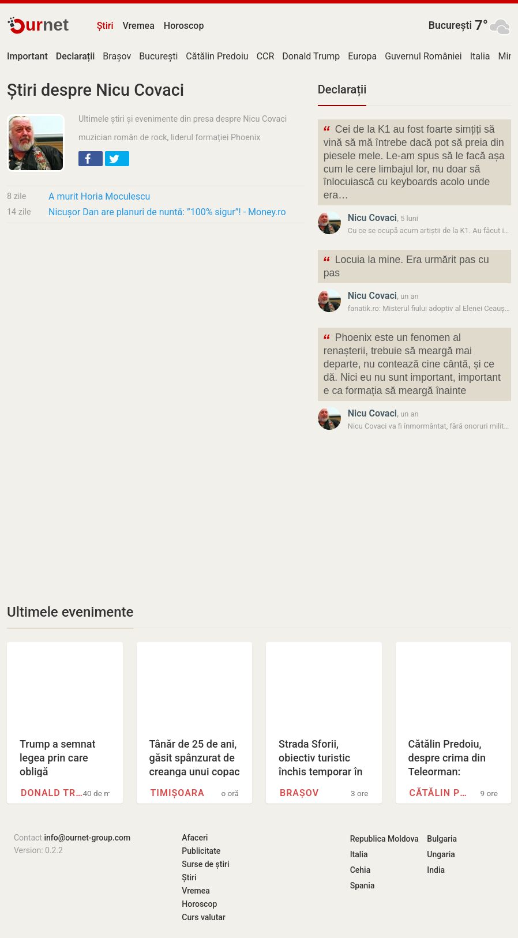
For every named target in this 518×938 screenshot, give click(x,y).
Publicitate (201, 851)
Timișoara (178, 792)
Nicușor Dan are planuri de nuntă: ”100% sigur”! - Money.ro (167, 212)
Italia (480, 56)
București (450, 25)
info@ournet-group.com (87, 837)
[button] (90, 158)
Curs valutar (203, 917)
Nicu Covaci (372, 217)
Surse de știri (205, 864)
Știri (105, 25)
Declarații (342, 89)
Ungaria (441, 854)
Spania (362, 885)
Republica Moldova (384, 838)
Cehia (360, 870)
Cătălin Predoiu (217, 56)
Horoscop (184, 25)
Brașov (117, 56)
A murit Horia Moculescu (99, 196)
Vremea (138, 25)
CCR (266, 56)
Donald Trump (311, 56)
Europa (362, 56)
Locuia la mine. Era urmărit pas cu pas (405, 265)
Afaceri (195, 837)
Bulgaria (442, 838)
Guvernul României (423, 56)
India (436, 870)
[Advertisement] (155, 318)
